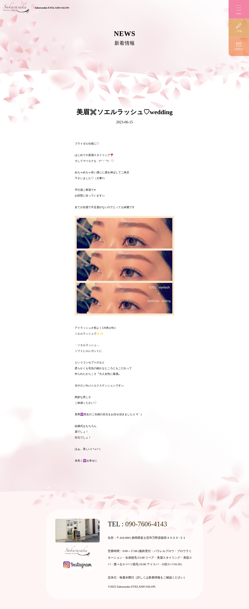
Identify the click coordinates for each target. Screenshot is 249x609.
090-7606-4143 (146, 524)
